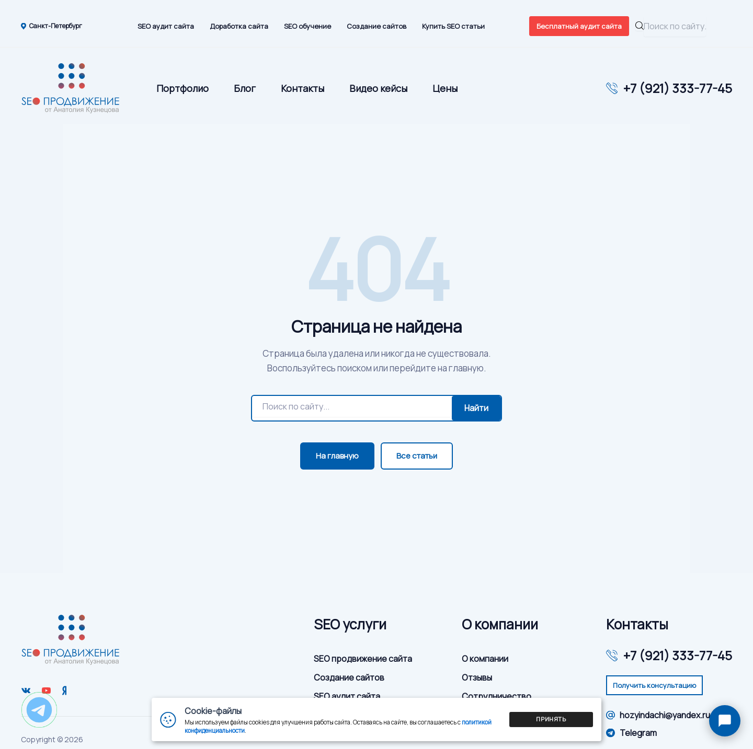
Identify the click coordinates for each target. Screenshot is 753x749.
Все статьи (416, 455)
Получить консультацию (654, 685)
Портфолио (182, 88)
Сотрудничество (496, 696)
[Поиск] (352, 406)
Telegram (631, 733)
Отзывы (477, 677)
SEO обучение (307, 26)
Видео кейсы (378, 88)
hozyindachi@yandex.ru (658, 715)
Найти (476, 408)
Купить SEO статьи (453, 26)
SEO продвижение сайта (363, 658)
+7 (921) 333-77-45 (677, 88)
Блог (245, 88)
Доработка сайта (239, 26)
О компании (485, 658)
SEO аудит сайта (166, 26)
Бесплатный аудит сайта (579, 26)
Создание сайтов (376, 26)
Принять (551, 719)
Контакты (302, 88)
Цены (445, 88)
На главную (337, 455)
